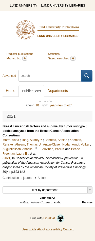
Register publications (20, 53)
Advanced (9, 76)
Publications (31, 91)
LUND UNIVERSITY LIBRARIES (63, 5)
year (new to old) (61, 105)
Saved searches (62, 58)
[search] (50, 76)
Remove (87, 202)
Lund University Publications (58, 27)
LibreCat (54, 218)
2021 (7, 158)
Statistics (54, 53)
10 (37, 105)
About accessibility (49, 229)
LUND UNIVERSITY (23, 5)
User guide (29, 229)
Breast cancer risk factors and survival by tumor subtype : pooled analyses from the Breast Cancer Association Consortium (45, 131)
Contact (68, 229)
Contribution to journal (17, 178)
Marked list (17, 58)
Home (10, 91)
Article (42, 178)
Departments (58, 91)
